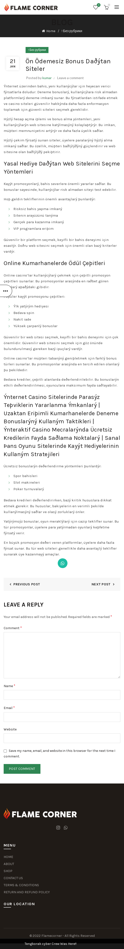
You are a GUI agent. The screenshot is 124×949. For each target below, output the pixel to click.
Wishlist (98, 5)
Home (50, 31)
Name (9, 685)
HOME (8, 857)
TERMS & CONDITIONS (21, 885)
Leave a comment (70, 78)
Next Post (101, 584)
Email (9, 707)
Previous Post (26, 584)
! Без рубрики (72, 31)
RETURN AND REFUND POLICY (27, 892)
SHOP (8, 871)
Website (10, 729)
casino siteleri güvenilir (29, 103)
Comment (13, 628)
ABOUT (9, 864)
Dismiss (107, 474)
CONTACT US (13, 878)
